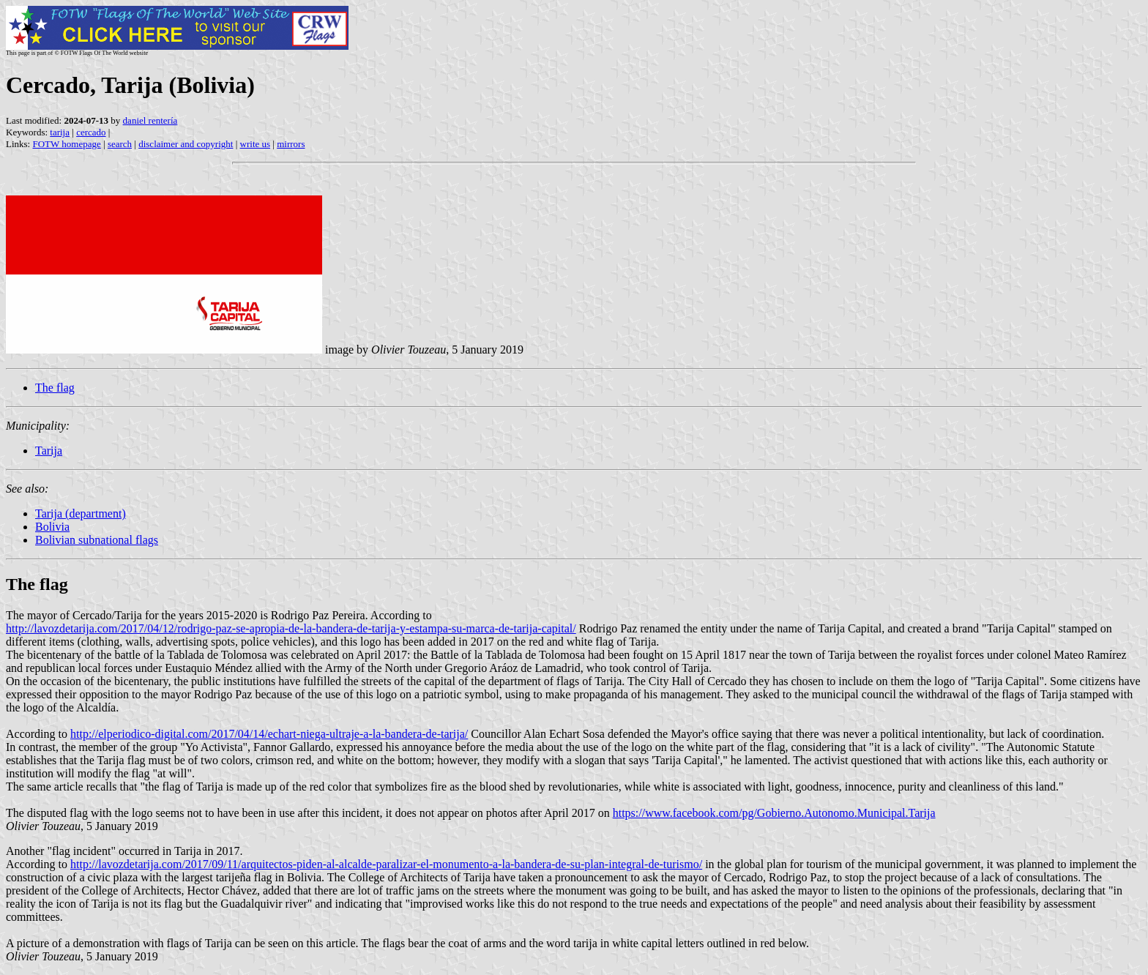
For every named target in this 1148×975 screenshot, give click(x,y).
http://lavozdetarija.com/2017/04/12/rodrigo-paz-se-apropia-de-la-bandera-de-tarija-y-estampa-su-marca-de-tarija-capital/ (291, 628)
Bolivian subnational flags (96, 540)
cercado (90, 132)
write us (255, 143)
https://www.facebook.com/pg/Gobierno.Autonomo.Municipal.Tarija (774, 813)
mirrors (291, 143)
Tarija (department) (80, 513)
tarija (60, 132)
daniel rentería (150, 120)
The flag (55, 387)
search (120, 143)
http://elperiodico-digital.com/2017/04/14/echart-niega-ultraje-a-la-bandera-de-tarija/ (269, 734)
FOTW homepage (66, 143)
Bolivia (52, 526)
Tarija (48, 450)
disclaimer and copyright (185, 143)
